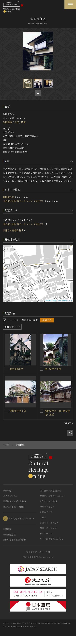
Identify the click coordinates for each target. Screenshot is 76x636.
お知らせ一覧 (46, 512)
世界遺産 (7, 529)
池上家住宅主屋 (53, 369)
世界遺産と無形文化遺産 (14, 501)
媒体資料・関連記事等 (50, 490)
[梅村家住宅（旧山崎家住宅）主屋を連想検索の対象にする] (41, 411)
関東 (23, 122)
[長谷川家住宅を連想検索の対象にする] (6, 368)
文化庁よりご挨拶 (48, 501)
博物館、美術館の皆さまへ (52, 495)
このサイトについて (49, 522)
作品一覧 (7, 490)
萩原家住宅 (8, 197)
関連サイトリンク (48, 528)
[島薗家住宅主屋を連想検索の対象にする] (6, 410)
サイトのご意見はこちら (51, 538)
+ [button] (7, 249)
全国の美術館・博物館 (13, 506)
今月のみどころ (47, 506)
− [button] (7, 254)
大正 (16, 122)
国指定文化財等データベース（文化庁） (23, 201)
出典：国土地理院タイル (62, 300)
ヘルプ (43, 517)
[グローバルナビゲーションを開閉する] (70, 4)
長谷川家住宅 (17, 368)
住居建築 (7, 122)
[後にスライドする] (68, 423)
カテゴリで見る (10, 495)
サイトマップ (46, 533)
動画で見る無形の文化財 (14, 539)
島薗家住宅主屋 (18, 410)
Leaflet (48, 300)
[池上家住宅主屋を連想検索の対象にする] (41, 369)
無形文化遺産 (9, 534)
